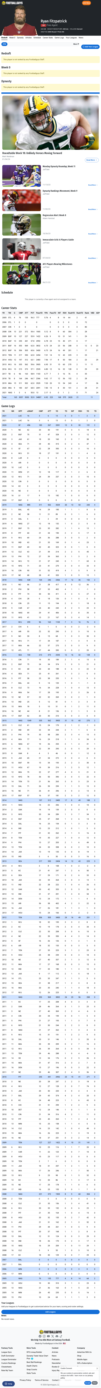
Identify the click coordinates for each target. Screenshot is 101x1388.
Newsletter (56, 1363)
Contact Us (56, 1380)
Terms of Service (41, 1380)
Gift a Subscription (84, 1363)
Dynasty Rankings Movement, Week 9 (60, 190)
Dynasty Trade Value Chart (37, 1357)
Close (95, 1383)
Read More (91, 160)
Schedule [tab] (37, 38)
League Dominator (8, 1359)
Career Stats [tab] (48, 38)
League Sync (6, 1352)
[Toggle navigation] (97, 3)
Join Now (86, 3)
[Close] (97, 1368)
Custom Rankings (8, 1363)
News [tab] (81, 38)
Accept (87, 1383)
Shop (79, 1356)
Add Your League (90, 47)
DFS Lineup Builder (34, 1352)
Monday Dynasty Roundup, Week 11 (59, 166)
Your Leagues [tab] (71, 38)
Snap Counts (32, 1369)
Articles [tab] (28, 38)
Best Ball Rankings (34, 1362)
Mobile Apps (82, 1359)
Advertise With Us (84, 1352)
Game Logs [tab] (59, 38)
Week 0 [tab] (12, 38)
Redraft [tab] (4, 38)
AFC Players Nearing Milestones (57, 264)
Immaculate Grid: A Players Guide (58, 239)
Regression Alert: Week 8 (54, 215)
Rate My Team (7, 1370)
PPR (4, 44)
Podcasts (56, 1359)
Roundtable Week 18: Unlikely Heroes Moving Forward (32, 153)
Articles (55, 1352)
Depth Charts (32, 1366)
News (54, 1356)
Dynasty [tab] (20, 38)
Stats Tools (31, 1373)
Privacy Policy (25, 1380)
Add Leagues (50, 1312)
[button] (76, 44)
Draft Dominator (7, 1356)
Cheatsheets (6, 1367)
